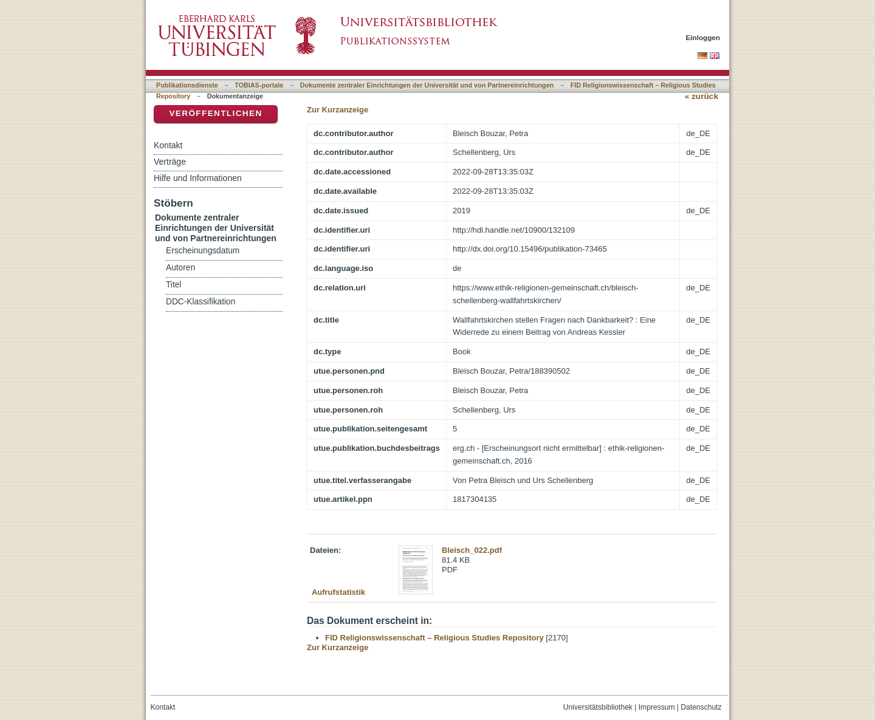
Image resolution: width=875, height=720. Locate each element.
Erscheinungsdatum (202, 250)
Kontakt (168, 145)
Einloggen (703, 37)
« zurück (701, 96)
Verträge (170, 161)
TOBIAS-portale (259, 85)
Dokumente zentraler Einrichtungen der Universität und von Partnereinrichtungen (427, 85)
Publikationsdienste (187, 85)
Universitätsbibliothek (598, 707)
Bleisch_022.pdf (472, 550)
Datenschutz (701, 707)
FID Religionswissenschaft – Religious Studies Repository (434, 637)
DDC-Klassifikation (200, 301)
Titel (173, 284)
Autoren (180, 267)
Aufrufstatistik (338, 592)
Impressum (657, 707)
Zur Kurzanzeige (337, 109)
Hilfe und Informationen (198, 178)
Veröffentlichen (215, 113)
